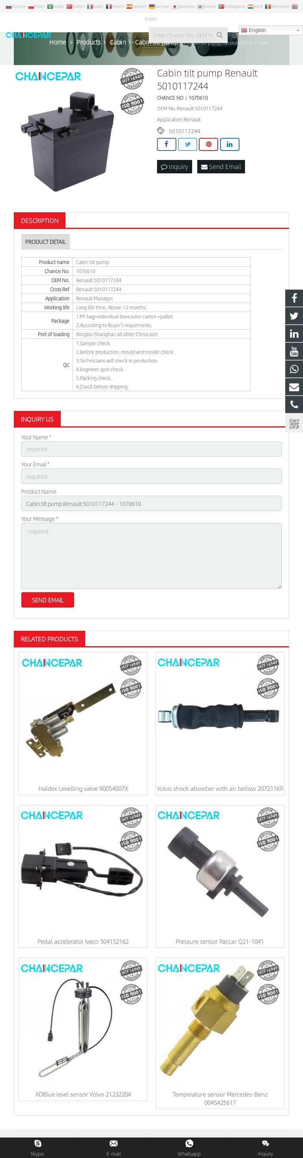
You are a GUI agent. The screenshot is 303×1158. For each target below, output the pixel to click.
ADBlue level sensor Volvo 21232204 (83, 1094)
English (253, 30)
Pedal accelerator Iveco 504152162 (83, 941)
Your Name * (36, 437)
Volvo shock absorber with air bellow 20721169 (220, 788)
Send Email (221, 166)
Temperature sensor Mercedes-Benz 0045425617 (220, 1098)
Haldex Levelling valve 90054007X (83, 788)
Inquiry (174, 166)
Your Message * (39, 518)
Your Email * (35, 464)
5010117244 (184, 131)
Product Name (38, 491)
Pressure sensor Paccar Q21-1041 (220, 941)
